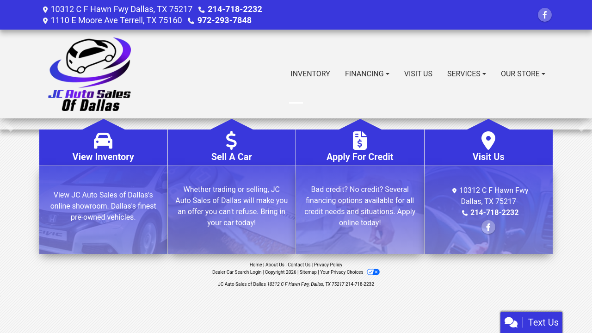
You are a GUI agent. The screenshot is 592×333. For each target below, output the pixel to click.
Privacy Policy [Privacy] (328, 264)
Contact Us (299, 264)
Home (256, 264)
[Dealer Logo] (89, 74)
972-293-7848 (224, 20)
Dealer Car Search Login (237, 272)
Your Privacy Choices (350, 272)
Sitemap (308, 272)
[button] (8, 124)
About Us (274, 264)
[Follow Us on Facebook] (545, 15)
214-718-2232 (235, 9)
